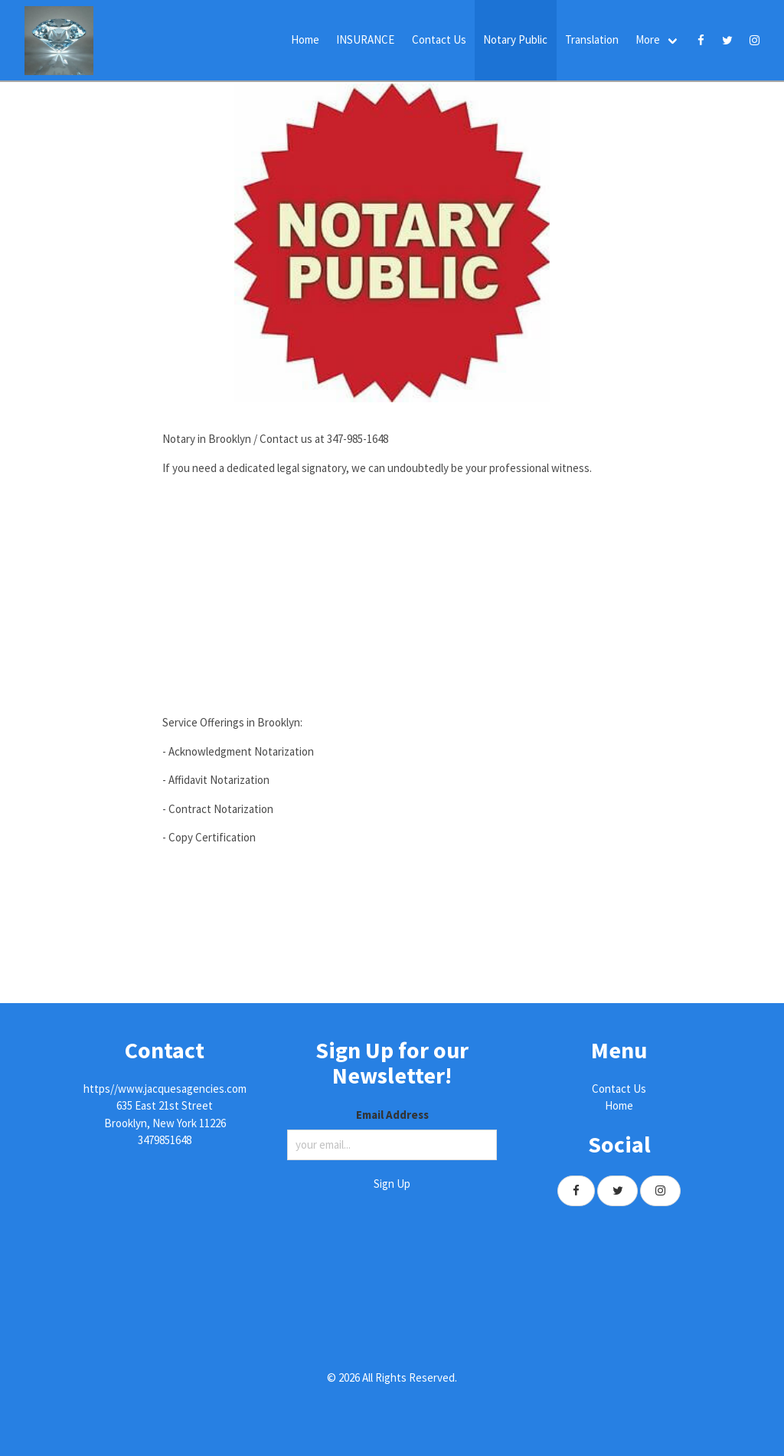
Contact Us (439, 39)
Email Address (392, 1114)
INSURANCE (365, 39)
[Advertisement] (392, 595)
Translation (592, 39)
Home (305, 39)
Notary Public (515, 39)
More (647, 39)
